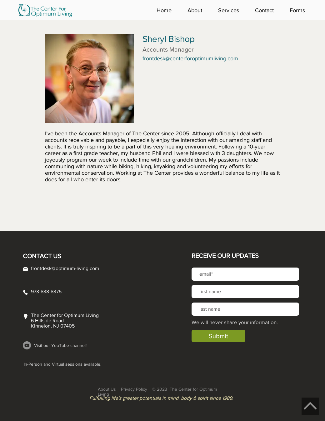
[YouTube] (27, 345)
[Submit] (218, 336)
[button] (198, 10)
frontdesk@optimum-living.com (65, 268)
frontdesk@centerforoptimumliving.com (190, 58)
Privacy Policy (134, 389)
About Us (107, 389)
